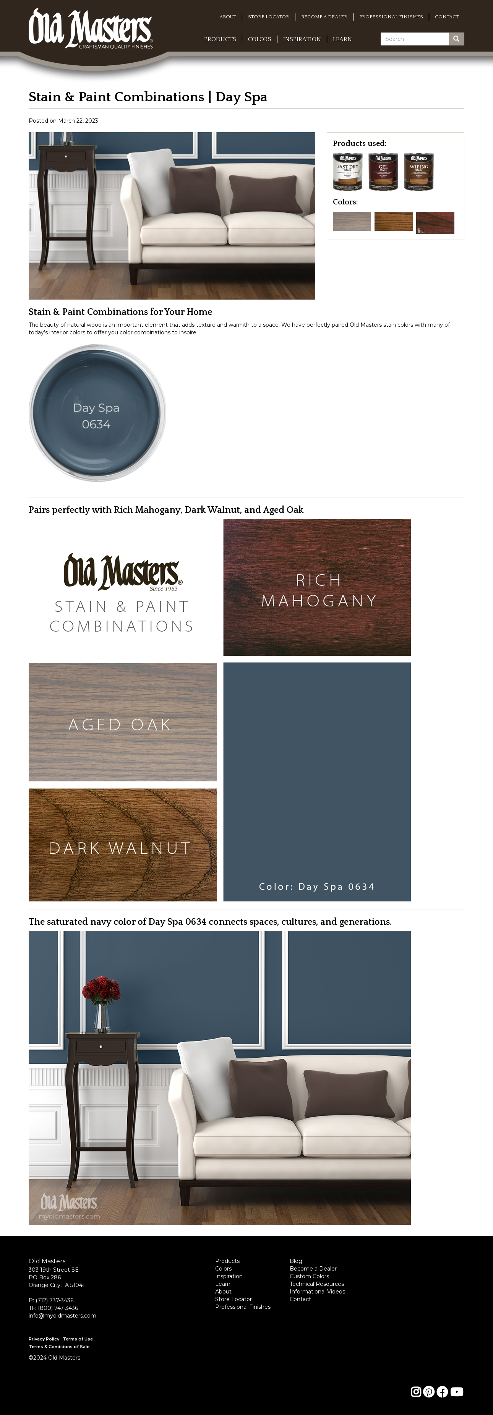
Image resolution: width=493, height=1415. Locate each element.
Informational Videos (317, 1291)
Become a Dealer (324, 16)
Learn (342, 39)
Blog (296, 1261)
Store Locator (268, 16)
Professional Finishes (391, 16)
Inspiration (302, 39)
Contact (447, 16)
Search (458, 39)
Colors (259, 39)
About (227, 16)
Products (220, 39)
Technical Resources (317, 1283)
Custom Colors (309, 1276)
